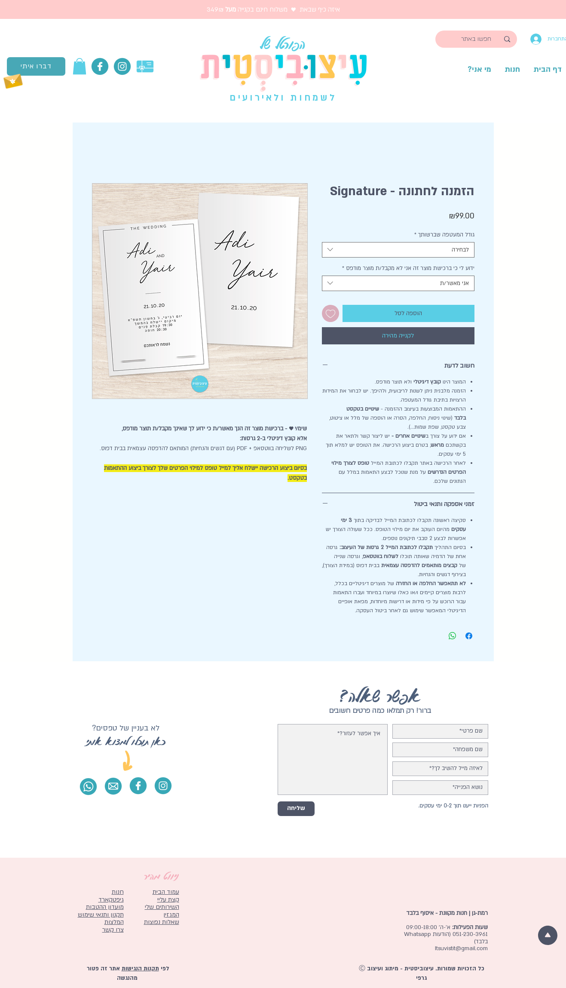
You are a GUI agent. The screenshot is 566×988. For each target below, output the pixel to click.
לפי (164, 969)
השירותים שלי (162, 907)
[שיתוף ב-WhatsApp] (452, 636)
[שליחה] (296, 808)
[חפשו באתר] (476, 39)
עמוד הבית (166, 892)
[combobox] (398, 250)
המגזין (171, 915)
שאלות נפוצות (161, 922)
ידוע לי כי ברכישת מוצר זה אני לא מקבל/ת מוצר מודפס (408, 268)
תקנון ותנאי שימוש (101, 915)
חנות (118, 892)
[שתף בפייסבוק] (469, 636)
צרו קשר (113, 930)
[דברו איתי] (36, 66)
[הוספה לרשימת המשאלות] (330, 313)
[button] (79, 66)
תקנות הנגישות (140, 969)
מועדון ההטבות (105, 907)
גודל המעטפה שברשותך (444, 235)
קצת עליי (168, 900)
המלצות (114, 922)
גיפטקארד (111, 900)
